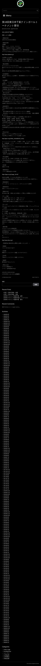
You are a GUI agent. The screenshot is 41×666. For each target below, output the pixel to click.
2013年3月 (6, 570)
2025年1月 (6, 339)
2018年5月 (6, 460)
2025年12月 (7, 321)
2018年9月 (6, 453)
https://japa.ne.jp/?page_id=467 (10, 174)
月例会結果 (6, 658)
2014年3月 (6, 549)
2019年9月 (6, 434)
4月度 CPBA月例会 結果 (11, 292)
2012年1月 (6, 594)
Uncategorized (7, 651)
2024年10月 (7, 344)
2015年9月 (6, 517)
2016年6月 (6, 501)
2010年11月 (7, 617)
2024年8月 (6, 348)
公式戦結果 (6, 655)
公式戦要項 (17, 274)
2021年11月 (7, 404)
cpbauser (15, 28)
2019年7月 (6, 438)
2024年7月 (6, 349)
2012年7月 (6, 584)
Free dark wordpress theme (33, 663)
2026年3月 (6, 316)
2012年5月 (6, 587)
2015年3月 (6, 527)
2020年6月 (6, 418)
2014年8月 (6, 540)
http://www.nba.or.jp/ (7, 240)
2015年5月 (6, 524)
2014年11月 (7, 535)
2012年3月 (6, 591)
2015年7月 (6, 520)
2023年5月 (6, 374)
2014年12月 (7, 533)
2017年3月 (6, 485)
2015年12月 (7, 512)
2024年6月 (6, 351)
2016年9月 (6, 496)
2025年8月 (6, 328)
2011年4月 (6, 610)
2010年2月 (6, 624)
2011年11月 (7, 598)
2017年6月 (6, 480)
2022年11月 (7, 385)
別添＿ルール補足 (6, 35)
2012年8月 (6, 582)
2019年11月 (7, 430)
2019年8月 (6, 436)
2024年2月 (6, 358)
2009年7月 (6, 633)
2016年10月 (7, 494)
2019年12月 (7, 429)
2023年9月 (6, 367)
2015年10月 (7, 515)
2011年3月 (6, 612)
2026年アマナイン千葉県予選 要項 (13, 299)
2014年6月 (6, 543)
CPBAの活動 (7, 649)
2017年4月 (6, 483)
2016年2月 (6, 508)
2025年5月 (6, 333)
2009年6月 (6, 635)
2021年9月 (6, 408)
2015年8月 (6, 519)
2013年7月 (6, 563)
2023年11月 (7, 363)
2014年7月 (6, 542)
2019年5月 (6, 441)
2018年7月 (6, 457)
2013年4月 (6, 568)
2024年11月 (7, 342)
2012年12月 (7, 575)
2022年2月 (6, 399)
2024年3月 (6, 356)
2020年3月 (6, 423)
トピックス (11, 274)
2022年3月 (6, 397)
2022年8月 (6, 390)
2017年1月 (6, 489)
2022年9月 (6, 388)
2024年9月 (6, 346)
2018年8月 (6, 455)
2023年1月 (6, 381)
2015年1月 (6, 531)
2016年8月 (6, 497)
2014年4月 (6, 547)
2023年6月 (6, 372)
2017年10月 (7, 473)
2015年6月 (6, 522)
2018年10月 (7, 452)
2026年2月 (6, 318)
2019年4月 (6, 443)
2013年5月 (6, 566)
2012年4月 (6, 589)
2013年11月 (7, 556)
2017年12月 (7, 469)
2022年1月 (6, 400)
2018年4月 (6, 462)
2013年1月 (6, 573)
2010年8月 (6, 619)
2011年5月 (6, 609)
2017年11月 (7, 471)
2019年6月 (6, 439)
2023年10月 (7, 365)
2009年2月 (6, 642)
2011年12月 (7, 596)
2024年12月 (7, 341)
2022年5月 (6, 393)
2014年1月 (6, 552)
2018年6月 (6, 459)
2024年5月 (6, 353)
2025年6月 (6, 332)
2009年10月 (7, 628)
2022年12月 (7, 383)
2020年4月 (6, 422)
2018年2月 (6, 466)
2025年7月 (6, 330)
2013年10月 (7, 557)
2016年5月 (6, 503)
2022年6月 (6, 392)
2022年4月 (6, 395)
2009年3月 (6, 640)
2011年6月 (6, 607)
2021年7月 (6, 409)
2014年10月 (7, 536)
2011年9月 (6, 602)
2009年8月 (6, 631)
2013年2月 (6, 572)
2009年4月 (6, 639)
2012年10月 (7, 579)
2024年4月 (6, 355)
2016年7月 (6, 499)
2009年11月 (7, 626)
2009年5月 (6, 637)
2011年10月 (7, 600)
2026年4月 (6, 314)
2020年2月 (6, 425)
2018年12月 (7, 448)
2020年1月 (6, 427)
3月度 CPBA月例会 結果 (11, 294)
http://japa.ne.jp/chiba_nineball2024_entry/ (13, 138)
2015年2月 (6, 529)
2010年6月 (6, 621)
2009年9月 (6, 630)
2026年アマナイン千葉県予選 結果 (13, 296)
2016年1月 (6, 510)
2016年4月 (6, 505)
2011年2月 (6, 614)
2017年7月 (6, 478)
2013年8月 (6, 561)
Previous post (7, 277)
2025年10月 (7, 325)
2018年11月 (7, 450)
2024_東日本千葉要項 (8, 32)
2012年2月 (6, 593)
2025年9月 (6, 326)
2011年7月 (6, 605)
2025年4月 (6, 335)
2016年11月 (7, 492)
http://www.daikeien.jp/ (8, 54)
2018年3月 (6, 464)
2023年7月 (6, 371)
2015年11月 (7, 513)
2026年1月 (6, 319)
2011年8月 (6, 603)
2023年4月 (6, 376)
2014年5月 (6, 545)
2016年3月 (6, 506)
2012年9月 (6, 580)
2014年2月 (6, 550)
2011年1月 (6, 616)
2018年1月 (6, 467)
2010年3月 (6, 623)
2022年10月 (7, 386)
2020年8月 (6, 415)
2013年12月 (7, 554)
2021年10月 (7, 406)
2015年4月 (6, 526)
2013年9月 (6, 559)
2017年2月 (6, 487)
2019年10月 (7, 432)
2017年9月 (6, 475)
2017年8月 (6, 476)
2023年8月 (6, 369)
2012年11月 (7, 577)
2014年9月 (6, 538)
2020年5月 (6, 420)
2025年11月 (7, 323)
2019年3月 (6, 445)
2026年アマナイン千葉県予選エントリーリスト (16, 297)
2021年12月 (7, 402)
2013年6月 (6, 564)
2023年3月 (6, 378)
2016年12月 (7, 490)
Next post (35, 277)
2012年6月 (6, 586)
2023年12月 (7, 362)
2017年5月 (6, 482)
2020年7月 (6, 416)
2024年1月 (6, 360)
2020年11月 (7, 411)
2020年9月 (6, 413)
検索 (3, 281)
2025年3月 (6, 337)
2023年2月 (6, 379)
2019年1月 (6, 446)
